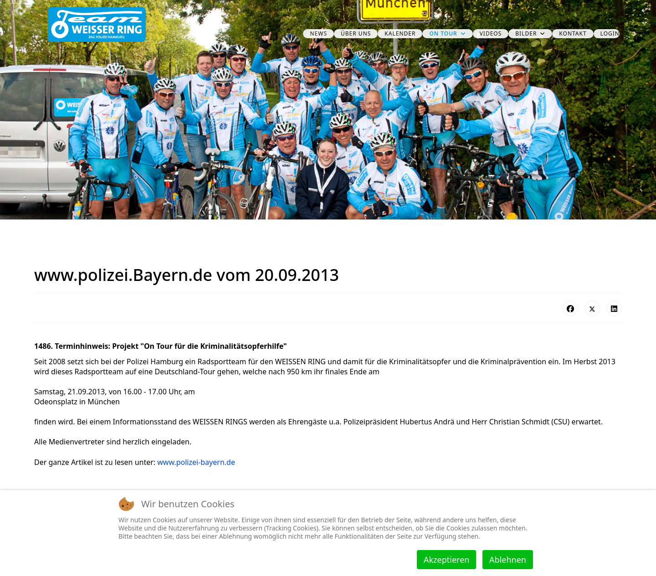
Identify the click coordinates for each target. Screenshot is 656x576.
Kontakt (572, 33)
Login (610, 33)
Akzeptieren (446, 559)
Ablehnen (507, 559)
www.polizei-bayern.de (196, 462)
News (318, 33)
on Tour (443, 33)
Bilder (526, 33)
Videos (491, 33)
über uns (356, 33)
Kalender (399, 33)
